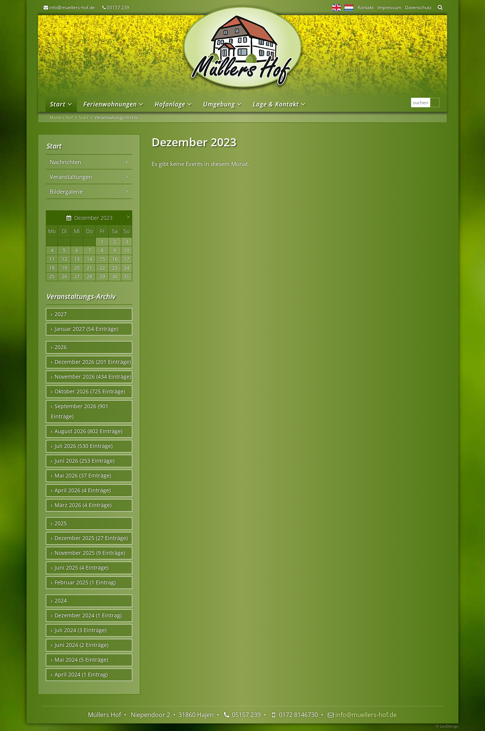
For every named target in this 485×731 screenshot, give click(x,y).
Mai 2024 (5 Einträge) (81, 659)
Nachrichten (65, 162)
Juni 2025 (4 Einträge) (81, 567)
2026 (61, 347)
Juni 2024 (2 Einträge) (81, 645)
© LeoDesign (447, 726)
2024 (61, 600)
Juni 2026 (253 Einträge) (84, 460)
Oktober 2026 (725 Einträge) (90, 391)
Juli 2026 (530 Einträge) (84, 446)
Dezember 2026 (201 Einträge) (93, 361)
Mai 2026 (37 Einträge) (83, 475)
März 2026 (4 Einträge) (83, 505)
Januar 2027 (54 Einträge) (86, 329)
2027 (61, 314)
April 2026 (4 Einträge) (83, 490)
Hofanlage (170, 104)
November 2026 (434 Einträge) (93, 376)
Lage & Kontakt (276, 104)
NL (349, 7)
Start (58, 104)
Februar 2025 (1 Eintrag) (85, 582)
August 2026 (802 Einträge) (88, 431)
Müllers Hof (61, 117)
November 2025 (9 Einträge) (90, 552)
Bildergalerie (66, 191)
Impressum (389, 7)
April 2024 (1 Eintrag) (81, 674)
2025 (61, 523)
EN (336, 7)
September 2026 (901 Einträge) (79, 411)
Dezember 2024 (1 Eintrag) (88, 615)
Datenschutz (418, 7)
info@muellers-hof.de (72, 7)
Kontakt (366, 7)
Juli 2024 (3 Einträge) (80, 630)
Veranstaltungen (71, 176)
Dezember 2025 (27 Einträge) (91, 538)
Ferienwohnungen (110, 104)
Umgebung (219, 104)
